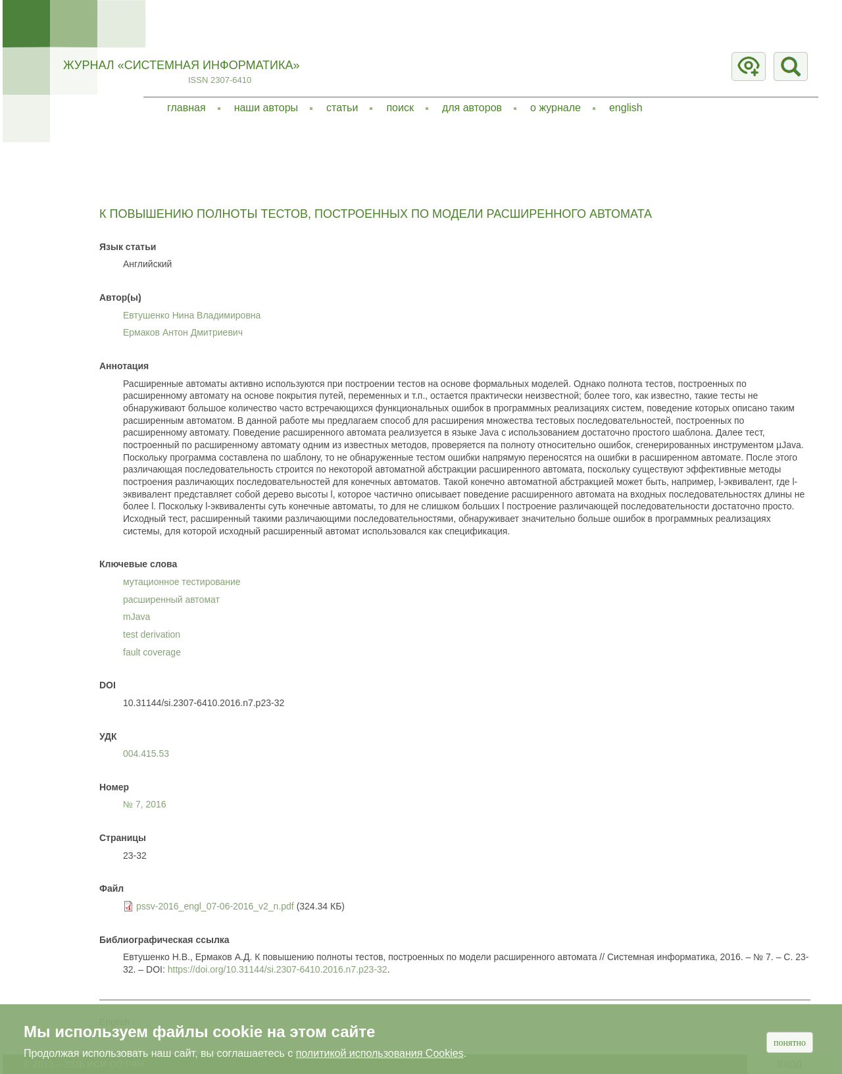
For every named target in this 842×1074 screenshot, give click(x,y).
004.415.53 (146, 753)
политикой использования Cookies (380, 1053)
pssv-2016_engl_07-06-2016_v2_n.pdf (215, 906)
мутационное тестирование (182, 581)
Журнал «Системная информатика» (181, 65)
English (626, 107)
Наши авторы (266, 107)
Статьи (342, 107)
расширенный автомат (171, 599)
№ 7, (144, 804)
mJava (136, 616)
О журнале (555, 107)
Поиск (400, 107)
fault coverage (152, 652)
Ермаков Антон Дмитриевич (183, 332)
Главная (186, 107)
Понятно (790, 1043)
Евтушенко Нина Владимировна (191, 315)
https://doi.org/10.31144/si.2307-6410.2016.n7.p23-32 (277, 969)
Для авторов (472, 107)
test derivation (151, 634)
